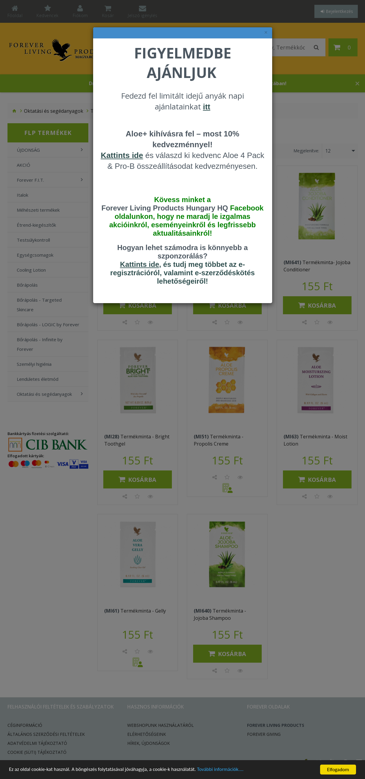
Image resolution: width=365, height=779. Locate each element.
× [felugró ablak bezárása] (266, 32)
